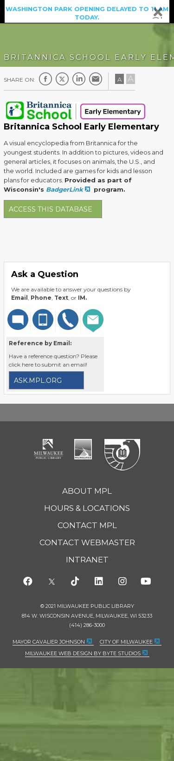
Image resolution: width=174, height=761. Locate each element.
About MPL (87, 491)
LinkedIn (78, 78)
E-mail (95, 78)
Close (158, 12)
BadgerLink (64, 189)
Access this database (50, 209)
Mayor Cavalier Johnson (49, 641)
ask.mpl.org (38, 380)
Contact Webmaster (87, 542)
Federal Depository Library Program (121, 455)
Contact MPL (87, 525)
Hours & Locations (87, 508)
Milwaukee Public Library (49, 449)
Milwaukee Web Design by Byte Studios (83, 653)
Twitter (62, 78)
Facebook (45, 78)
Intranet (87, 559)
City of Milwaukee (83, 449)
